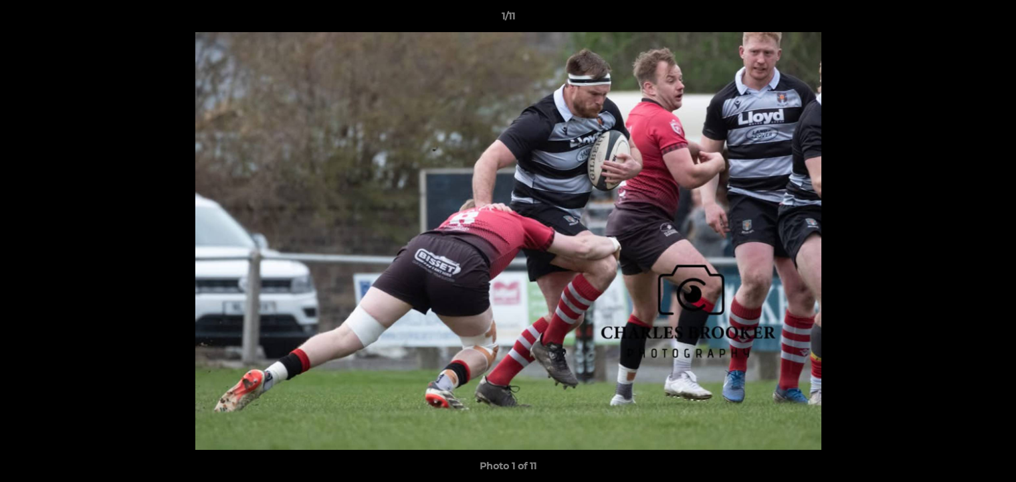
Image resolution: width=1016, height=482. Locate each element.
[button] (992, 19)
